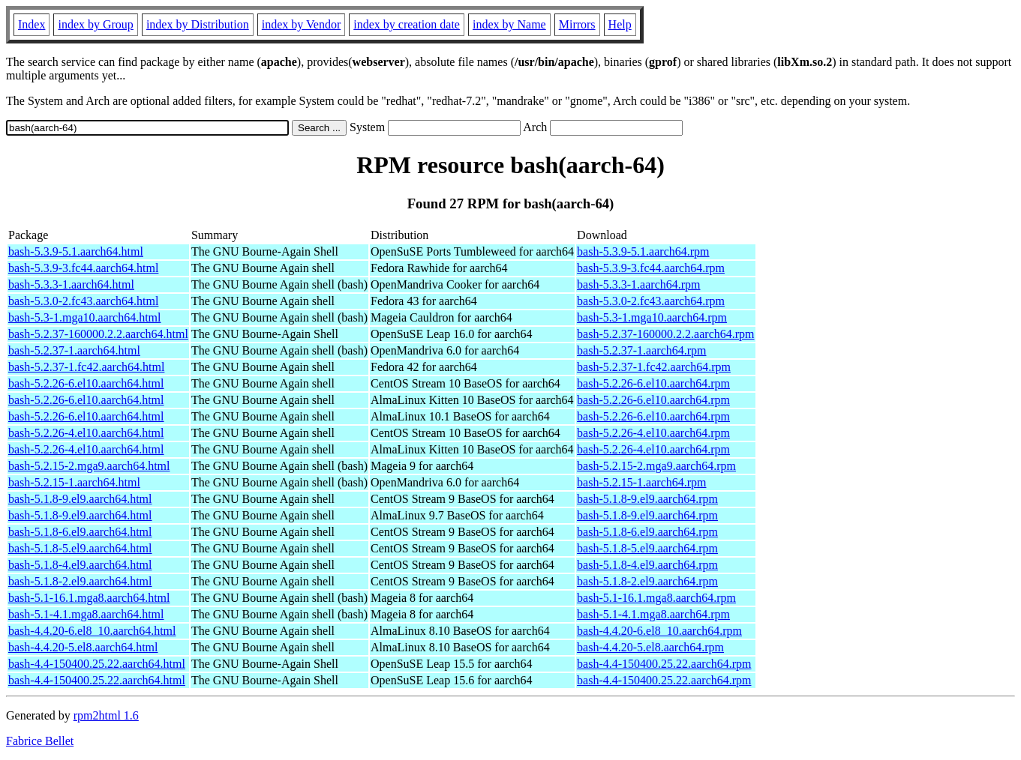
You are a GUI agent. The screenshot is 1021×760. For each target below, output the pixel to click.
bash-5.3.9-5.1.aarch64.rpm (643, 251)
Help (620, 24)
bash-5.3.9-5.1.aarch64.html (75, 251)
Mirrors (577, 24)
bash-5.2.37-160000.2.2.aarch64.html (98, 334)
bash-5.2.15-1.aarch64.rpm (641, 482)
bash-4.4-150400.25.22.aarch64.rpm (664, 663)
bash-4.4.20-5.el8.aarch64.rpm (650, 647)
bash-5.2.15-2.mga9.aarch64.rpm (656, 465)
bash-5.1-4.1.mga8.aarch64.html (86, 614)
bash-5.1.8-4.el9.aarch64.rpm (647, 564)
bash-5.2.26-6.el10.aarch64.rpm (653, 383)
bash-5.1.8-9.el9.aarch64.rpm (647, 498)
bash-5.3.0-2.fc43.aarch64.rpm (651, 301)
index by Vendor (301, 24)
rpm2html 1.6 (106, 715)
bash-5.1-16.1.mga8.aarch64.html (89, 597)
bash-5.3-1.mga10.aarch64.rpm (652, 317)
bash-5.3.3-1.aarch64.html (71, 284)
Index (31, 24)
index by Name (509, 24)
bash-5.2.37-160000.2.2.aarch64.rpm (665, 334)
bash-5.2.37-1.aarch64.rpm (641, 350)
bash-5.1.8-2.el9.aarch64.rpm (647, 581)
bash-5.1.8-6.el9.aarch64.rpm (647, 531)
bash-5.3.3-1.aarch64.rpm (638, 284)
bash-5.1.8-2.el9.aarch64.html (80, 581)
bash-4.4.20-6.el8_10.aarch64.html (92, 630)
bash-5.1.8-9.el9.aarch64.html (80, 498)
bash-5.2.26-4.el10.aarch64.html (86, 432)
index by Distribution (197, 24)
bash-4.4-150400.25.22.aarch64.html (96, 663)
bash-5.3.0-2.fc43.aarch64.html (83, 301)
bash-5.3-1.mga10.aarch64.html (84, 317)
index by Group (95, 24)
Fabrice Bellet (40, 741)
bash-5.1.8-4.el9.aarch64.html (80, 564)
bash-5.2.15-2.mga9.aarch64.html (89, 465)
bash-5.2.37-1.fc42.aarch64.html (86, 367)
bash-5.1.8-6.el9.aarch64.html (80, 531)
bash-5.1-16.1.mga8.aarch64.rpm (656, 597)
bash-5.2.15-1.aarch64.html (74, 482)
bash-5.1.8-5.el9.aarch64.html (80, 548)
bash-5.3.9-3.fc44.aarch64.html (83, 268)
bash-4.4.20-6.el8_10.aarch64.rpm (659, 630)
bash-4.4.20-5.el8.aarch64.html (83, 647)
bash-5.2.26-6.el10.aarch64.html (86, 383)
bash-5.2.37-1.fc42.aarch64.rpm (654, 367)
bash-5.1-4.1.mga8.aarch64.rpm (653, 614)
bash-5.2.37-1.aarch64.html (74, 350)
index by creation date (406, 24)
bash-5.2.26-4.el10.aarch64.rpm (653, 432)
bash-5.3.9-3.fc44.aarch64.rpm (651, 268)
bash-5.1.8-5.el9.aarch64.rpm (647, 548)
